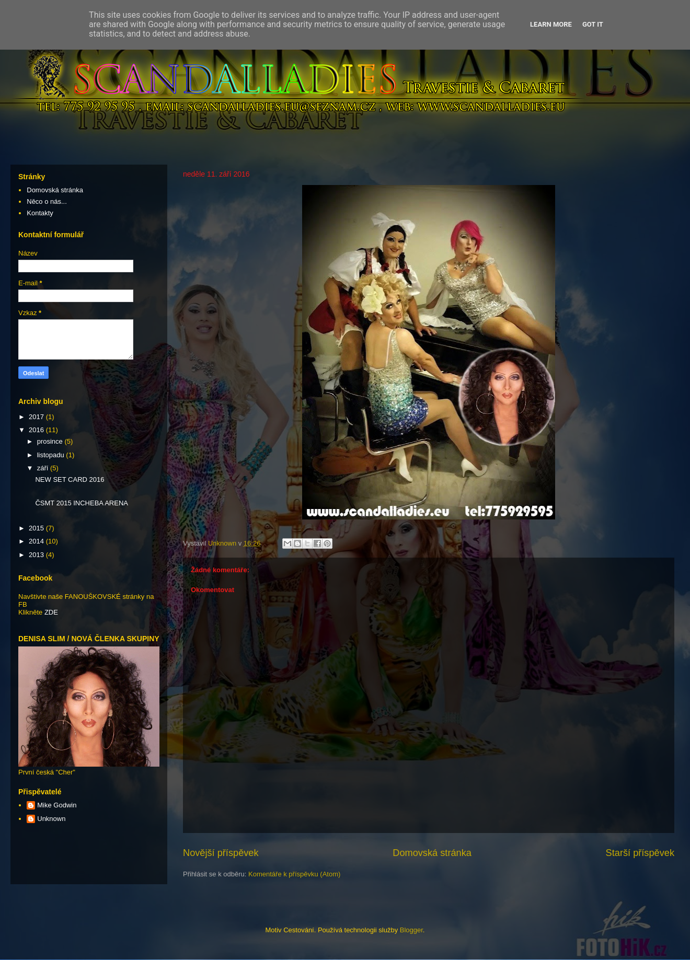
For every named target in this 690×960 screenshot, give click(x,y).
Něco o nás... (47, 201)
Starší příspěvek (640, 853)
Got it (592, 24)
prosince (51, 441)
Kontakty (40, 213)
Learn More (551, 24)
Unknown (51, 819)
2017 (37, 417)
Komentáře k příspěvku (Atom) (294, 874)
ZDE (51, 612)
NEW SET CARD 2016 (69, 479)
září (43, 468)
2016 (37, 430)
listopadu (51, 455)
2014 (37, 541)
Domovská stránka (432, 853)
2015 (37, 528)
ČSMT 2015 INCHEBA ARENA (81, 503)
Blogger (411, 930)
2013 (37, 555)
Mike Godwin (56, 805)
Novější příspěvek (221, 853)
